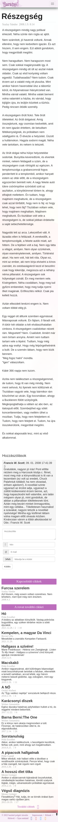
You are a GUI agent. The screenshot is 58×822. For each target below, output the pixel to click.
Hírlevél (11, 818)
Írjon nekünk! (23, 818)
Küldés (7, 566)
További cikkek (29, 806)
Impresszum (37, 815)
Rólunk (48, 815)
